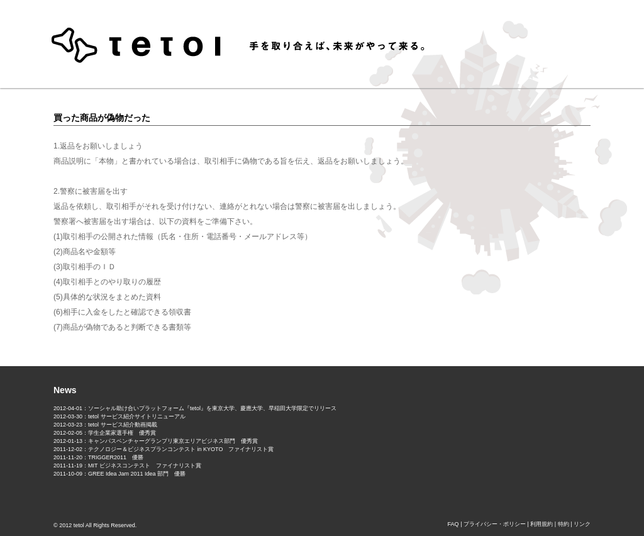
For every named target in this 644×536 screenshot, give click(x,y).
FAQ (453, 524)
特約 (563, 524)
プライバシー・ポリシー (495, 524)
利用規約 (541, 524)
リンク (582, 524)
